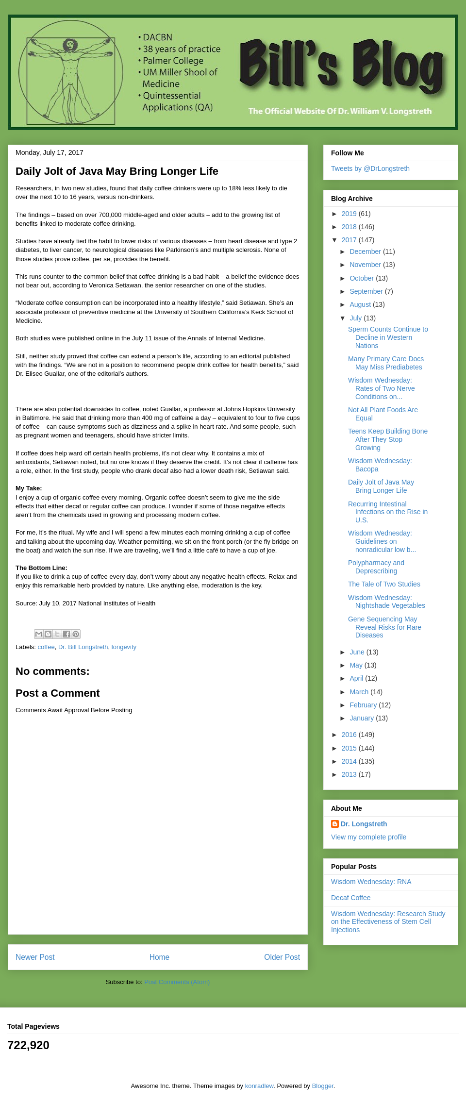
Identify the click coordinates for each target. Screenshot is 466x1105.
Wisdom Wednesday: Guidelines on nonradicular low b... (382, 541)
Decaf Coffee (350, 898)
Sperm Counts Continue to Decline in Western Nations (388, 337)
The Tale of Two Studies (384, 584)
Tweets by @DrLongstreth (370, 168)
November (366, 264)
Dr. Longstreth (364, 824)
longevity (124, 647)
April (357, 678)
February (364, 705)
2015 (350, 748)
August (361, 304)
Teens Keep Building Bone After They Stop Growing (388, 439)
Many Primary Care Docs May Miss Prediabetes (386, 363)
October (363, 278)
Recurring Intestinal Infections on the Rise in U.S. (388, 512)
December (366, 251)
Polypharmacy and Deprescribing (376, 567)
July (357, 318)
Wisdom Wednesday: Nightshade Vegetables (386, 602)
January (363, 718)
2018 (350, 227)
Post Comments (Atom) (177, 982)
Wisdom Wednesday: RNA (371, 882)
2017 (350, 240)
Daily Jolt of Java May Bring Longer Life (381, 486)
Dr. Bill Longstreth (83, 647)
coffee (46, 647)
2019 (350, 214)
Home (160, 957)
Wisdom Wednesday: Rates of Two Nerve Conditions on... (381, 388)
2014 (350, 761)
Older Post (282, 957)
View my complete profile (368, 837)
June (358, 652)
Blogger (322, 1085)
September (367, 291)
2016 (350, 734)
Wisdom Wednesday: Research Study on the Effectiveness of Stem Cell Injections (388, 922)
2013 (350, 774)
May (357, 665)
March (360, 692)
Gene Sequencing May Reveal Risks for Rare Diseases (384, 627)
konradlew (259, 1085)
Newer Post (35, 957)
